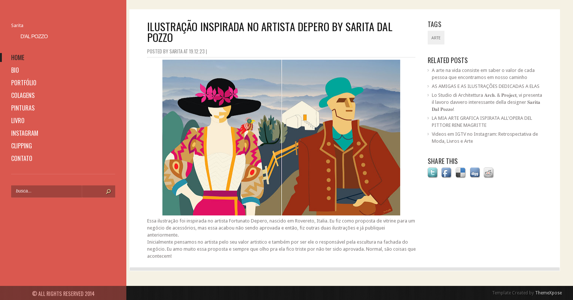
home (17, 57)
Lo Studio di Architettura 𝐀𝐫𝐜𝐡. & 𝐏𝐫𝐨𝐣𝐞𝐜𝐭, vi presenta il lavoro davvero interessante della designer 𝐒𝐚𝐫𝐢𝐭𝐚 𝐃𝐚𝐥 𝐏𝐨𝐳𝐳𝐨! (487, 102)
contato (21, 158)
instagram (24, 133)
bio (15, 70)
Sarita (17, 25)
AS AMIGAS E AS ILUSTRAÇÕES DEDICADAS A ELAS (486, 86)
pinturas (23, 107)
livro (18, 120)
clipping (21, 145)
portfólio (23, 82)
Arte (436, 38)
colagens (23, 95)
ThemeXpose (548, 293)
